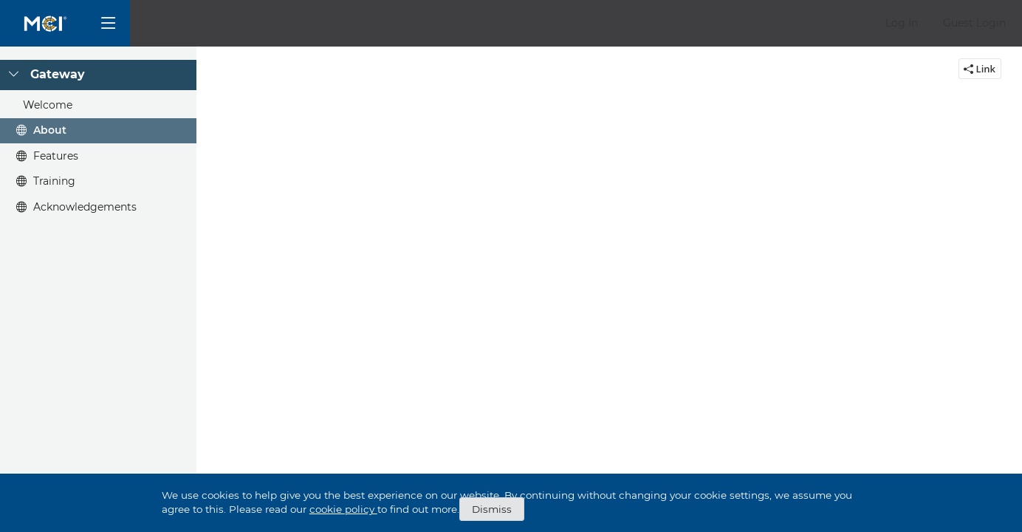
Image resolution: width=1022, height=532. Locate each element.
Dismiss (492, 509)
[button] (901, 23)
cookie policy (343, 509)
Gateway (57, 74)
